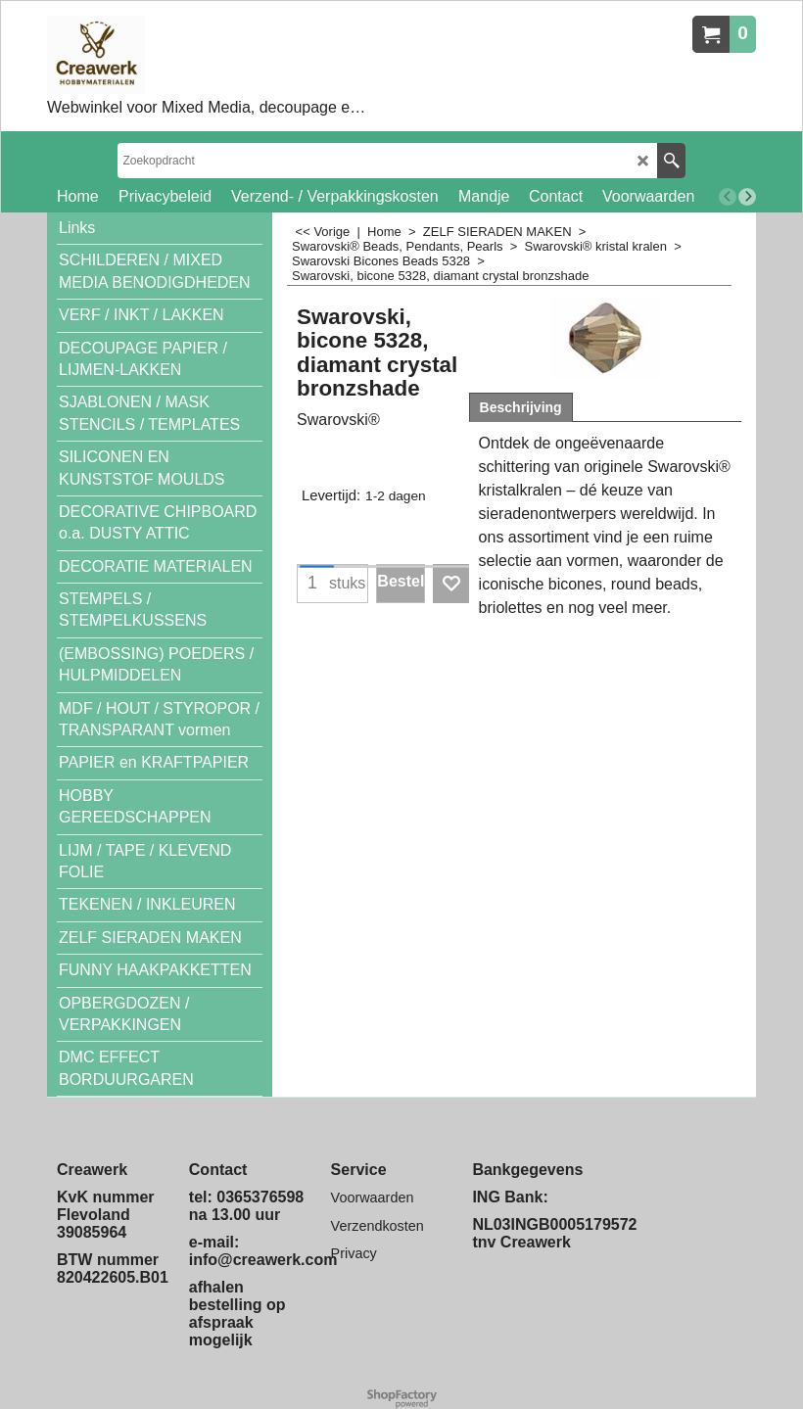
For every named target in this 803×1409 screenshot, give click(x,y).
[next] (747, 197)
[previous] (727, 197)
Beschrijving (521, 407)
